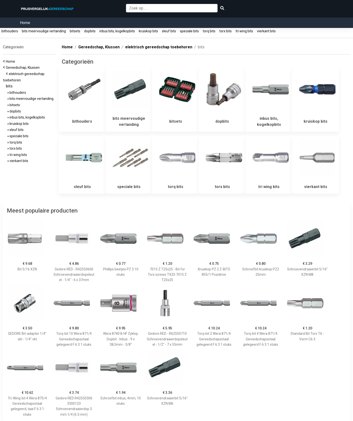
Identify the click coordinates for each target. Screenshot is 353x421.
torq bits (209, 31)
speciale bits (189, 31)
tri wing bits (244, 31)
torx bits (225, 31)
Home (25, 22)
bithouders (9, 31)
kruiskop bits (148, 31)
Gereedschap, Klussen (23, 67)
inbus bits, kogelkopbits (117, 31)
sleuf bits (168, 31)
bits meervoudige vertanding (43, 31)
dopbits (90, 31)
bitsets (75, 31)
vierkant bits (266, 31)
